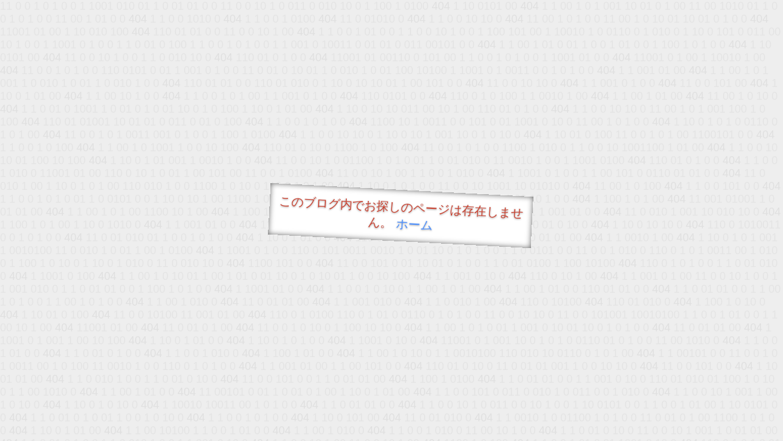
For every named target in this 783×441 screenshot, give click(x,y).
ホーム (414, 224)
